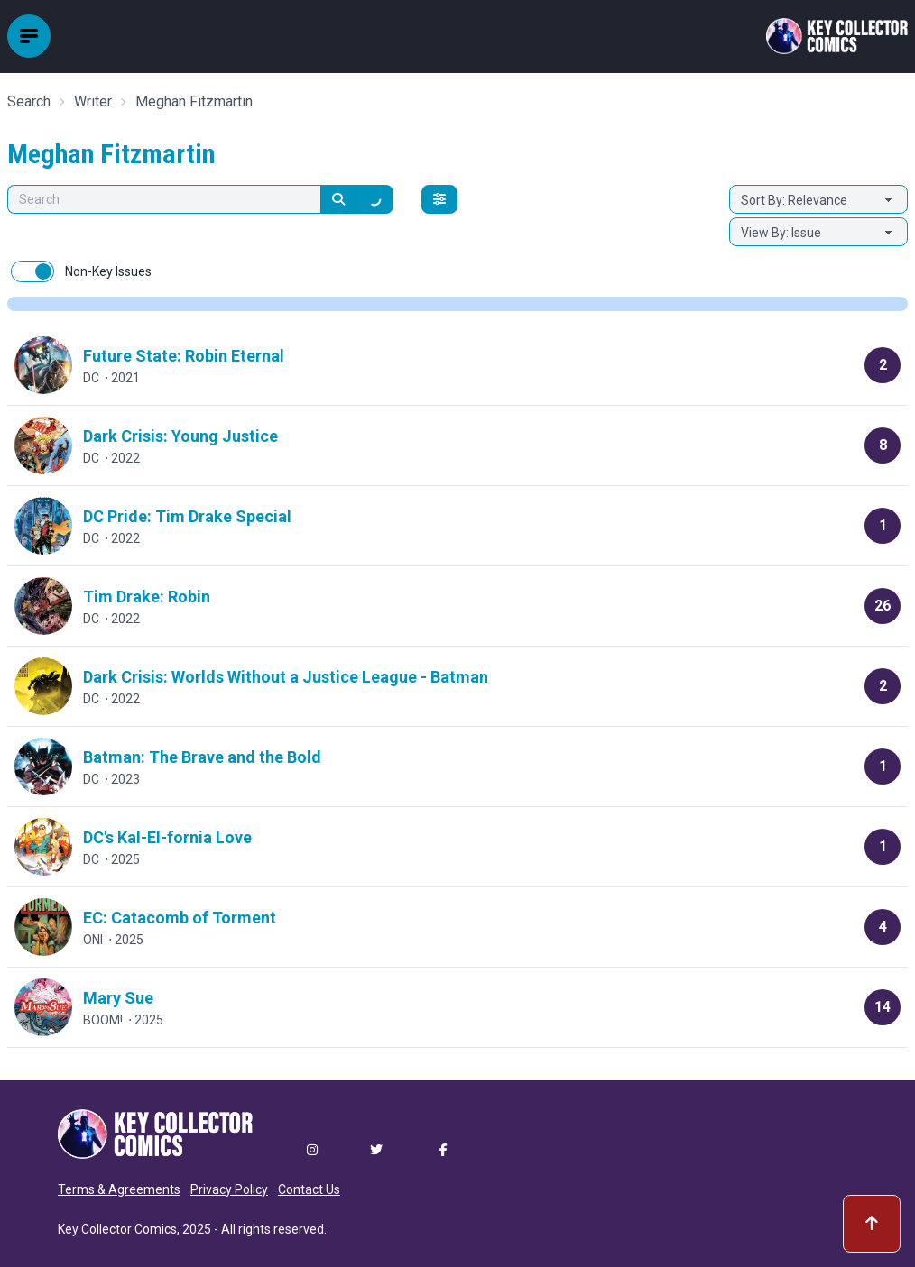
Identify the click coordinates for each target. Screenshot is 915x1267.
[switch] (32, 271)
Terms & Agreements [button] (119, 1189)
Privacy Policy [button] (229, 1189)
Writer (93, 101)
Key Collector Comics (117, 1229)
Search (29, 101)
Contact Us (309, 1189)
